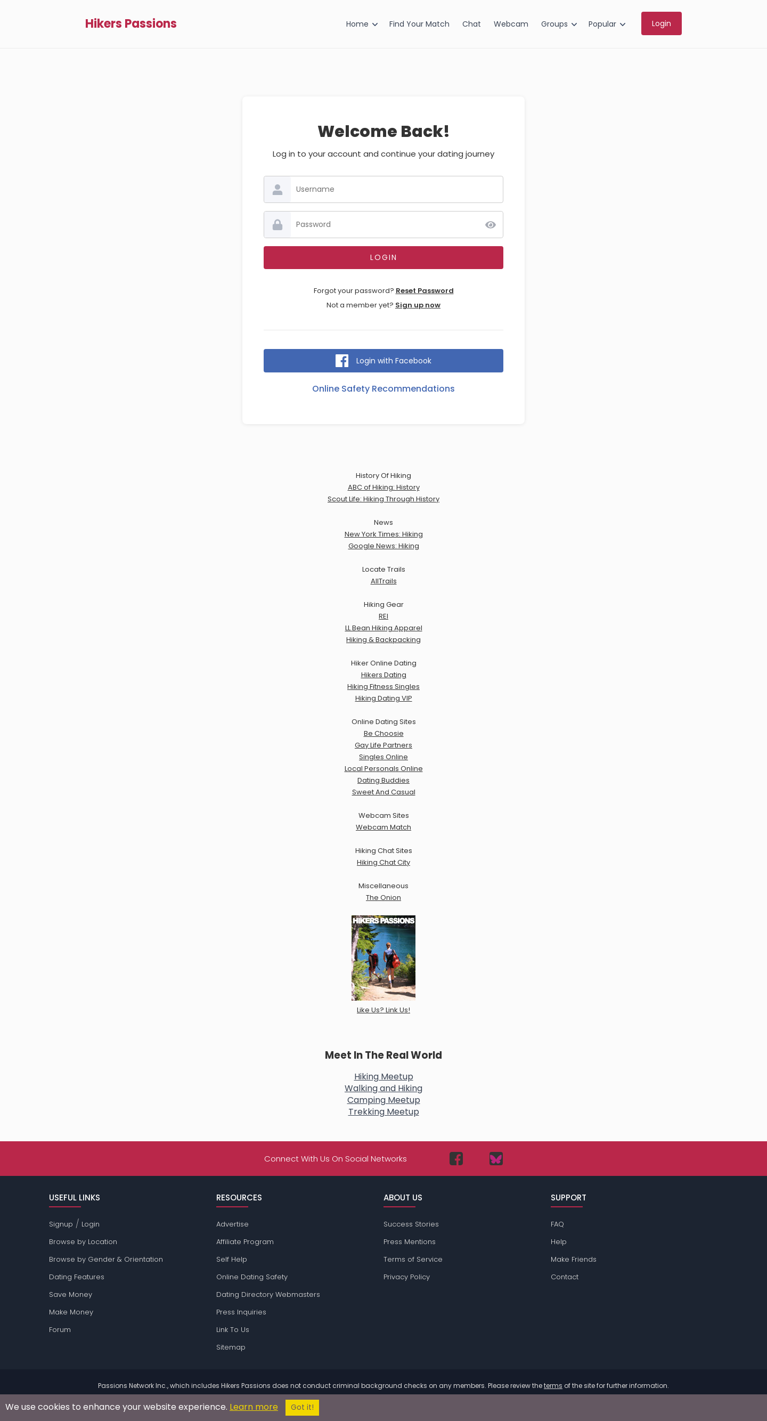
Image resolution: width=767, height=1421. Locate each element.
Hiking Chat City (383, 862)
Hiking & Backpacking (383, 640)
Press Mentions (410, 1242)
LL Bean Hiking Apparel (383, 628)
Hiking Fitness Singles (383, 686)
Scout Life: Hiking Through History (383, 499)
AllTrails (384, 581)
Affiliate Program (245, 1242)
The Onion (383, 897)
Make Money (71, 1312)
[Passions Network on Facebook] (456, 1158)
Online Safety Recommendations (383, 389)
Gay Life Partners (383, 745)
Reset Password (425, 291)
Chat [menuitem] (471, 24)
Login (90, 1224)
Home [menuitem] (357, 24)
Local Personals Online (384, 769)
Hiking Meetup (383, 1076)
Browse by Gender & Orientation (106, 1259)
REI (383, 616)
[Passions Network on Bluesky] (496, 1158)
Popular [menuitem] (602, 24)
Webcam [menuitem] (511, 24)
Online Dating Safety (252, 1277)
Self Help (231, 1259)
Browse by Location (83, 1242)
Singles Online (383, 757)
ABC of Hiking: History (384, 487)
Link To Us (232, 1330)
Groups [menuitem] (554, 24)
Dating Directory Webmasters (268, 1294)
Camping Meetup (383, 1100)
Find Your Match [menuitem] (419, 24)
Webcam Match (383, 827)
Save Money (70, 1294)
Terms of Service (413, 1259)
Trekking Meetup (383, 1112)
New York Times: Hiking (384, 534)
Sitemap (231, 1347)
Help (559, 1242)
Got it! (302, 1407)
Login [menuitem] (661, 23)
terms (553, 1385)
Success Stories (411, 1224)
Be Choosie (384, 733)
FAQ (557, 1224)
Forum (60, 1330)
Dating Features (76, 1277)
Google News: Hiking (383, 546)
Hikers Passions (131, 24)
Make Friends (574, 1259)
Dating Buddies (383, 780)
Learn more (254, 1407)
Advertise (232, 1224)
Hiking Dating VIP (383, 698)
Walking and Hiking (383, 1088)
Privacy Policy (407, 1277)
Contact (564, 1277)
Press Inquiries (241, 1312)
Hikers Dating (383, 675)
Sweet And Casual (383, 792)
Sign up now (417, 305)
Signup (61, 1224)
